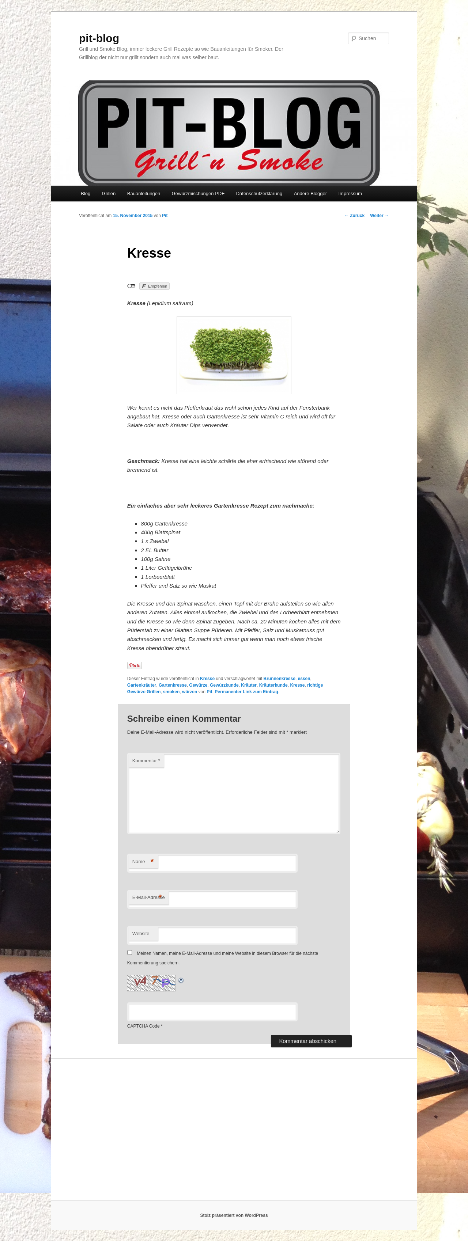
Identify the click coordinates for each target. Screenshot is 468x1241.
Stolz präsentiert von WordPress (234, 1215)
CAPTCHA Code (143, 1026)
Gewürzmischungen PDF (198, 193)
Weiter (379, 215)
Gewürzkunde (224, 685)
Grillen (109, 193)
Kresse (207, 678)
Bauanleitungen (143, 193)
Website (141, 933)
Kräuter (249, 685)
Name (143, 862)
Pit (164, 215)
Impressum (350, 193)
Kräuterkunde (273, 685)
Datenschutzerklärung (259, 193)
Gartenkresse (173, 685)
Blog (85, 193)
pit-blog (99, 38)
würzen (189, 691)
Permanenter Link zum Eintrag (246, 691)
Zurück (354, 215)
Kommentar (146, 760)
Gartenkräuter (141, 685)
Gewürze (198, 685)
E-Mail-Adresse (148, 897)
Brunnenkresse (279, 678)
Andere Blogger (310, 193)
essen (304, 678)
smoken (171, 691)
